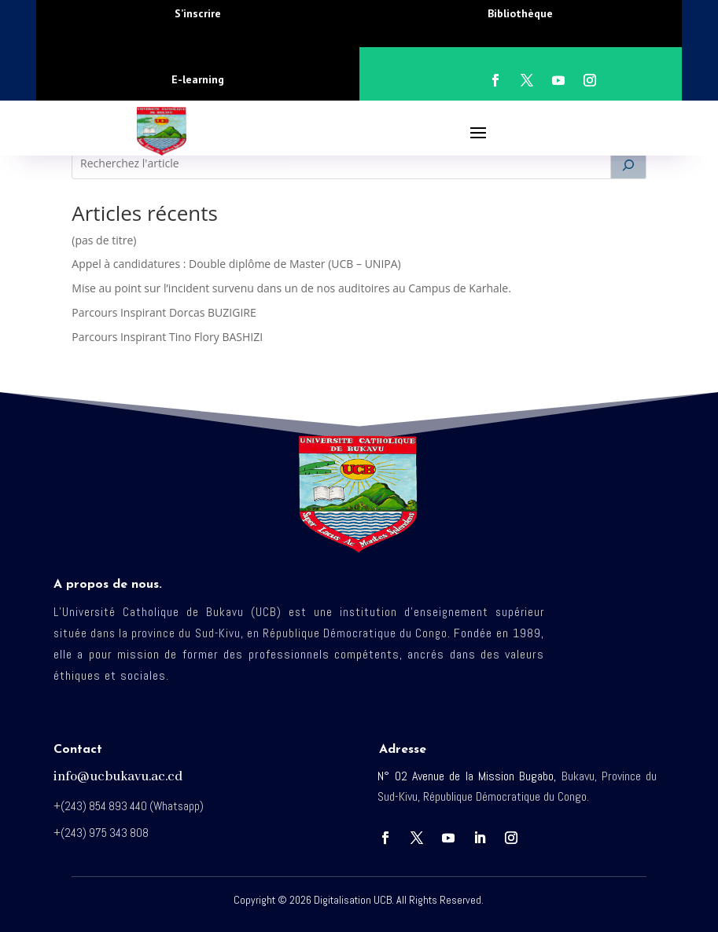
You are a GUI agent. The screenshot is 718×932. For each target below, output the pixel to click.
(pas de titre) (104, 240)
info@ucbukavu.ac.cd (117, 777)
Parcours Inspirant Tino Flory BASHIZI (167, 336)
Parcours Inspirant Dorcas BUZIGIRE (164, 312)
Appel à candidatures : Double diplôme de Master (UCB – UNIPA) (236, 263)
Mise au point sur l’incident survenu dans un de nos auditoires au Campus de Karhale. (291, 288)
